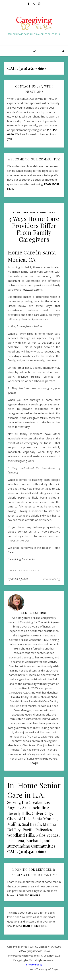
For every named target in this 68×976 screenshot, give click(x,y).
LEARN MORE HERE (28, 895)
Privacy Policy (34, 964)
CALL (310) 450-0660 (26, 851)
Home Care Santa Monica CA (34, 212)
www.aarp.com (32, 289)
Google (34, 763)
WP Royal (53, 969)
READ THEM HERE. (35, 926)
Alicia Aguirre (19, 579)
